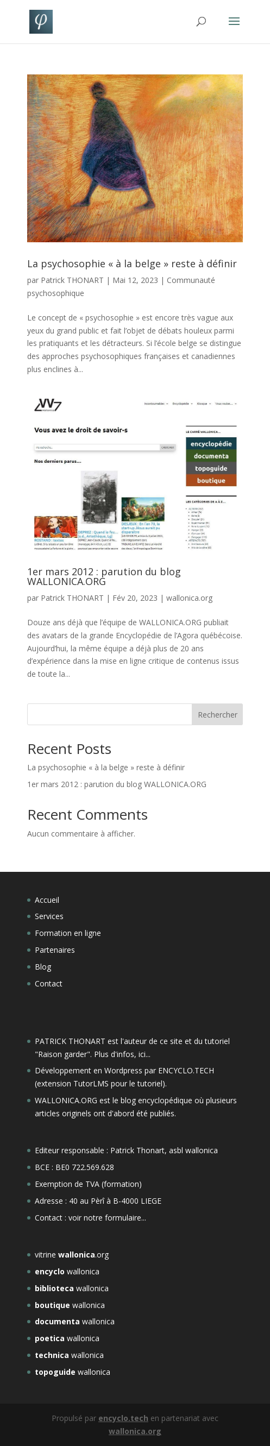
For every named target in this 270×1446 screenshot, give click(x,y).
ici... (144, 1054)
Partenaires (55, 950)
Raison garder (62, 1054)
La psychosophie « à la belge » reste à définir (132, 263)
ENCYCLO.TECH (186, 1070)
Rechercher (217, 714)
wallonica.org (189, 598)
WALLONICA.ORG (67, 1100)
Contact (48, 983)
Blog (43, 966)
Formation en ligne (68, 933)
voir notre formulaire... (107, 1217)
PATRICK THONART (70, 1041)
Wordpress (123, 1070)
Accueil (47, 900)
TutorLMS (91, 1083)
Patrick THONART (72, 280)
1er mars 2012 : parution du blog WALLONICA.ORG (104, 576)
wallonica (67, 1271)
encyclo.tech (123, 1418)
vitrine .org (72, 1254)
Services (49, 916)
